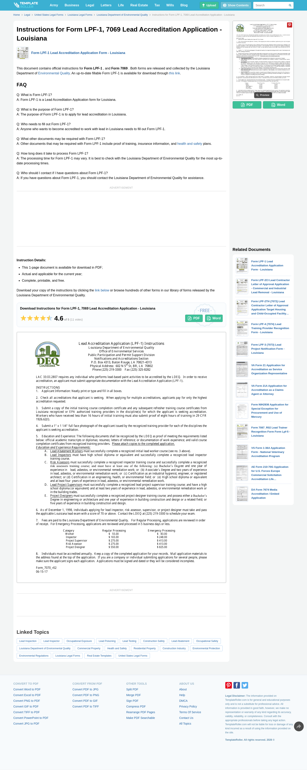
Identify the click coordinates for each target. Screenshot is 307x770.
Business (72, 5)
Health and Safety (117, 648)
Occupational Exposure (79, 641)
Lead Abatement (180, 641)
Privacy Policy (188, 706)
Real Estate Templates (99, 655)
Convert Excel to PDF (27, 695)
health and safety (189, 143)
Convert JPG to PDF (26, 723)
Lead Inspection (28, 641)
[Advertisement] (121, 218)
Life (121, 5)
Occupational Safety (207, 641)
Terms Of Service (190, 712)
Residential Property (145, 648)
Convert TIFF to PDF (26, 712)
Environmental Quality (54, 73)
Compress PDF (136, 706)
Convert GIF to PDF (26, 706)
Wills (170, 5)
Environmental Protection (206, 648)
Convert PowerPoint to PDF (30, 717)
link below (102, 290)
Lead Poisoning (107, 641)
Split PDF (132, 689)
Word (214, 318)
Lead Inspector (51, 641)
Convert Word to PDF (27, 689)
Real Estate (139, 5)
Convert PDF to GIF (85, 700)
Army (54, 5)
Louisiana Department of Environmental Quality (44, 648)
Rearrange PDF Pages (140, 712)
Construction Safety (154, 641)
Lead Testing (129, 641)
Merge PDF (133, 695)
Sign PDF (132, 700)
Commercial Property (88, 648)
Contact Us (186, 717)
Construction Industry (174, 648)
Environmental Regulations (33, 655)
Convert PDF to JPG (86, 689)
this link (174, 73)
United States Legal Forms (132, 655)
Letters (106, 5)
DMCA (183, 700)
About (183, 689)
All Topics (185, 723)
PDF (194, 318)
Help (182, 695)
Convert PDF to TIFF (86, 706)
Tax (157, 5)
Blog (184, 5)
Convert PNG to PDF (26, 700)
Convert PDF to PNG (86, 695)
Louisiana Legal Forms (67, 655)
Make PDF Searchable (140, 717)
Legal (90, 5)
